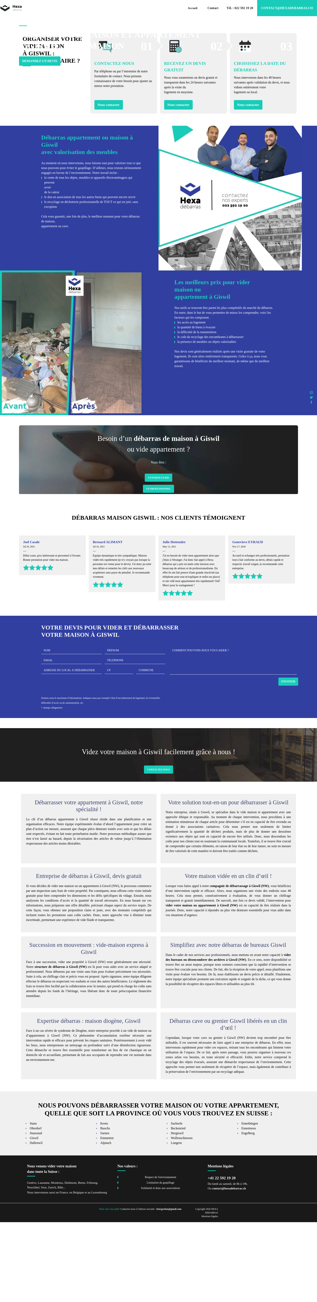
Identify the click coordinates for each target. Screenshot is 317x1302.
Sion (43, 1267)
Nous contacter (109, 185)
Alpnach (105, 1223)
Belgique (78, 1272)
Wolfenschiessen (181, 1218)
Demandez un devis (39, 70)
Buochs (105, 1208)
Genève (31, 1262)
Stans (33, 1203)
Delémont (70, 1262)
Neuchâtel (33, 1267)
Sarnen (104, 1213)
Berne (81, 1262)
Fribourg (92, 1262)
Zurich (52, 1267)
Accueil (192, 8)
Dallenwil (36, 1223)
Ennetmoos (248, 1208)
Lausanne (43, 1262)
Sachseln (176, 1203)
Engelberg (248, 1213)
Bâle (60, 1267)
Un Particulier (158, 557)
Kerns (104, 1203)
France (64, 1272)
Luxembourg (99, 1272)
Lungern (176, 1223)
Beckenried (178, 1208)
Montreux (57, 1262)
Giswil (34, 1218)
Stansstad (36, 1213)
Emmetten (107, 1218)
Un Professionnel (158, 568)
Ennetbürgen (249, 1203)
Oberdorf (36, 1208)
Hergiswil (177, 1213)
